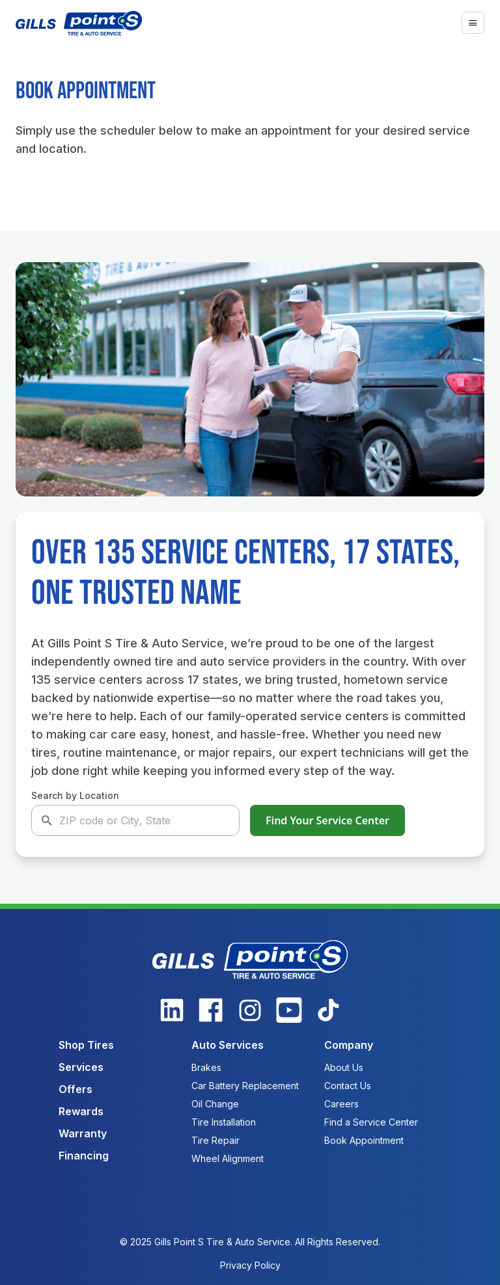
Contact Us (347, 1085)
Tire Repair (215, 1140)
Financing (84, 1155)
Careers (341, 1103)
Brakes (206, 1067)
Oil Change (215, 1103)
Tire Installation (223, 1122)
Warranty (83, 1133)
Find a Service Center (371, 1122)
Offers (75, 1089)
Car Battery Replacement (245, 1085)
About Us (343, 1067)
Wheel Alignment (227, 1158)
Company (348, 1044)
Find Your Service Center (327, 820)
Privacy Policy (250, 1265)
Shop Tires (86, 1044)
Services (81, 1067)
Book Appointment (364, 1140)
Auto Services (227, 1044)
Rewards (81, 1111)
